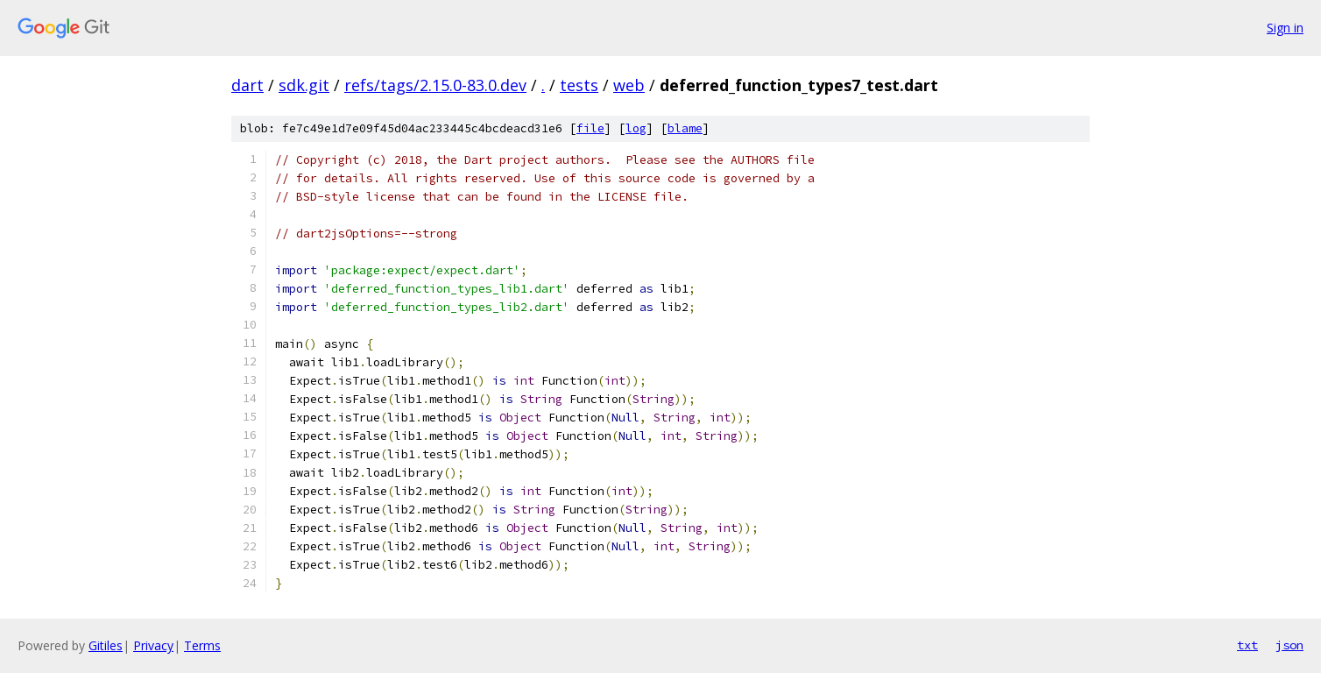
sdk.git (304, 85)
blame (685, 128)
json (1289, 645)
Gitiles (105, 645)
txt (1247, 645)
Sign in (1285, 27)
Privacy (153, 645)
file (590, 128)
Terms (202, 645)
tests (579, 85)
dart (247, 85)
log (635, 128)
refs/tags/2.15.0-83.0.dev (435, 85)
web (629, 85)
